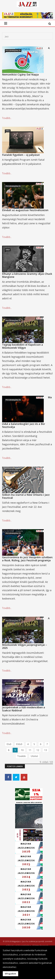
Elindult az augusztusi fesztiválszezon (25, 210)
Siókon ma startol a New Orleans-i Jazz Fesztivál (26, 496)
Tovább (21, 756)
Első (9, 744)
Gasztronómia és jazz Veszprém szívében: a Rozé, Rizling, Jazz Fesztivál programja (27, 559)
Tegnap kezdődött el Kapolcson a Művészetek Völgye (22, 346)
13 (45, 750)
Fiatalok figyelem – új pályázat (21, 154)
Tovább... (7, 118)
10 (22, 750)
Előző (19, 744)
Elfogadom (10, 973)
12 (37, 750)
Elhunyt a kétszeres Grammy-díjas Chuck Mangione (27, 275)
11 (30, 750)
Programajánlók (13, 50)
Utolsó (34, 756)
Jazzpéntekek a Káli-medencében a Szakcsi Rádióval (23, 709)
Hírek (8, 131)
